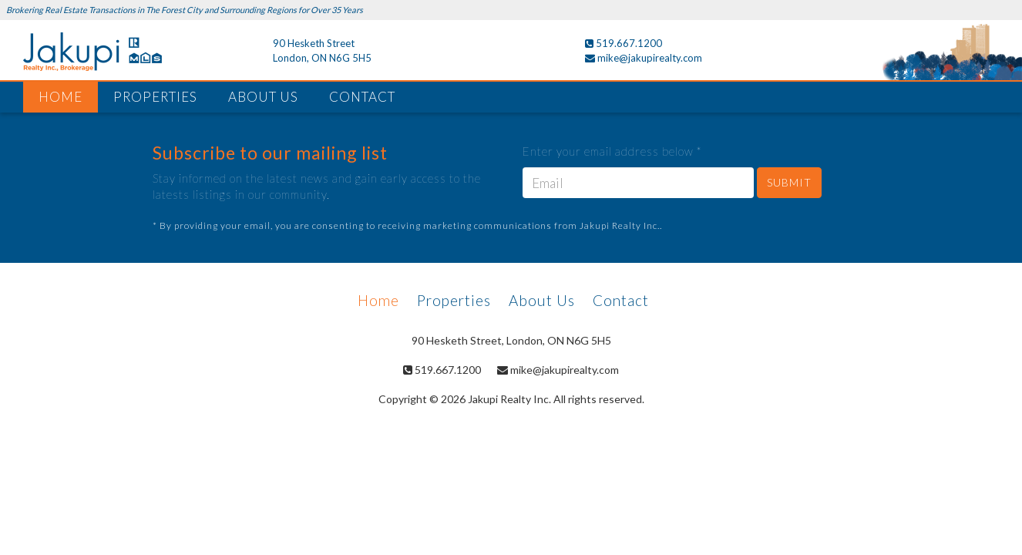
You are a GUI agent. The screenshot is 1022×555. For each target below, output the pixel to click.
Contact (621, 300)
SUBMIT (789, 182)
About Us (542, 300)
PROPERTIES (155, 97)
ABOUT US (263, 97)
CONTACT (362, 97)
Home (378, 300)
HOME (60, 97)
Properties (454, 300)
